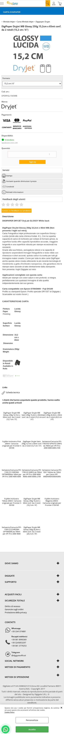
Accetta (32, 729)
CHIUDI (61, 707)
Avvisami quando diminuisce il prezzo (21, 181)
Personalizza (32, 720)
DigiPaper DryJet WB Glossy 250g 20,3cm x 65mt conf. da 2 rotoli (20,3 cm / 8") (31, 530)
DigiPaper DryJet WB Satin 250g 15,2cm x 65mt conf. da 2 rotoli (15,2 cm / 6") (32, 416)
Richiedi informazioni (14, 192)
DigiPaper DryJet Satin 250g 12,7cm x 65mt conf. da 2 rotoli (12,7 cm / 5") (32, 443)
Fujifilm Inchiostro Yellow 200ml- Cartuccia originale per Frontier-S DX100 (11, 502)
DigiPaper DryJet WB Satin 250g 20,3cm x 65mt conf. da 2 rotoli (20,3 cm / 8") (52, 416)
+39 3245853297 (18, 642)
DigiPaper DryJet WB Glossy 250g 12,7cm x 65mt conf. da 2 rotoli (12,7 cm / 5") (11, 416)
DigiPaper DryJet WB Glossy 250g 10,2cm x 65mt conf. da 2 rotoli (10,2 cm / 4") (31, 502)
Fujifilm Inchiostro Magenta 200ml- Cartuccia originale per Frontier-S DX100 (52, 502)
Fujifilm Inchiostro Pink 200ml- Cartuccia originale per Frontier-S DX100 (11, 444)
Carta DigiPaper (11, 12)
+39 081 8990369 (18, 639)
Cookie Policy (9, 712)
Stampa (9, 175)
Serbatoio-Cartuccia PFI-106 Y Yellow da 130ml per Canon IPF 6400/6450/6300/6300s (52, 473)
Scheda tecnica (13, 392)
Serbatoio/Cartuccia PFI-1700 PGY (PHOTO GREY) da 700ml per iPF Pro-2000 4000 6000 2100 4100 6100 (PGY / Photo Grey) (52, 444)
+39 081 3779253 (18, 645)
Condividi (10, 186)
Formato (6, 78)
